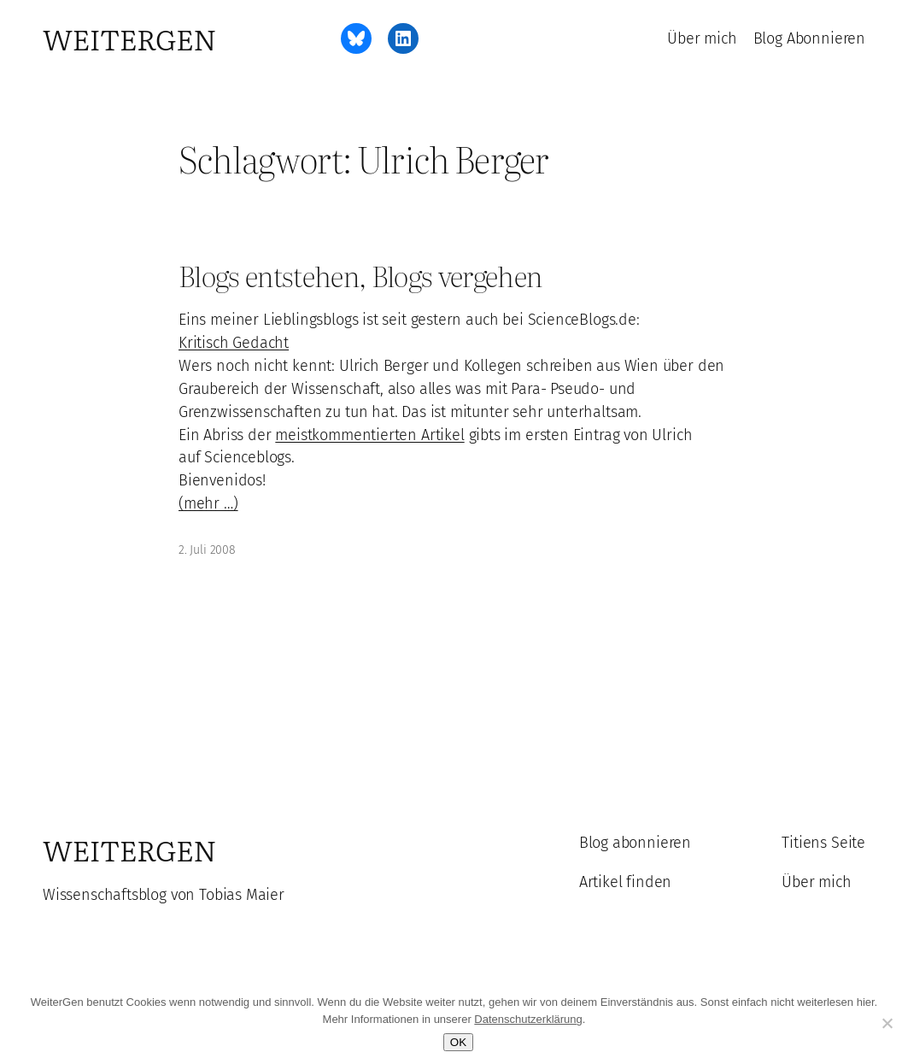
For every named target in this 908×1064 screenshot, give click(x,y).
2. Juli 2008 (207, 550)
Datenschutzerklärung (528, 1019)
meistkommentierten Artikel (369, 435)
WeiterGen (129, 38)
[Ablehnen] (886, 1023)
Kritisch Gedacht (234, 342)
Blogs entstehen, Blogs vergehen (360, 274)
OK (458, 1042)
